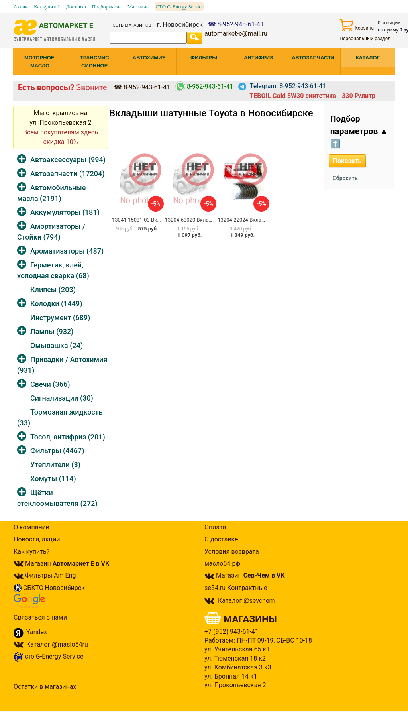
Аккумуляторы (65, 212)
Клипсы (53, 289)
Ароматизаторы (67, 251)
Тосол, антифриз (67, 437)
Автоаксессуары (68, 159)
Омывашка (56, 345)
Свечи (50, 384)
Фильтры (57, 450)
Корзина (356, 25)
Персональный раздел (364, 38)
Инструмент (60, 317)
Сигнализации (61, 398)
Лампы (51, 331)
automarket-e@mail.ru (235, 33)
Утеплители (55, 464)
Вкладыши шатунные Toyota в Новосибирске (211, 113)
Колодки (56, 303)
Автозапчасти (67, 173)
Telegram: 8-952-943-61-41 (282, 86)
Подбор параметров (359, 131)
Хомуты (53, 478)
